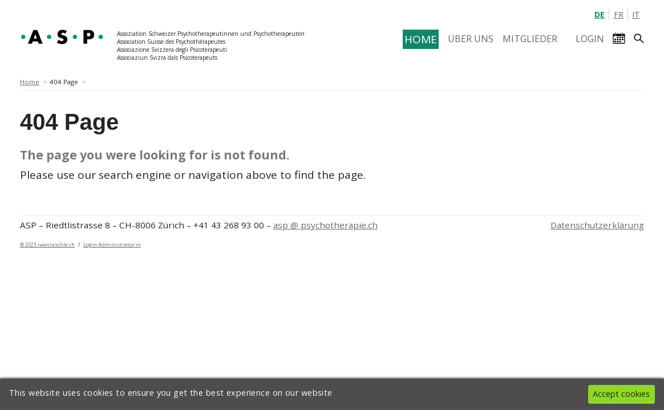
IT (636, 14)
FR (618, 14)
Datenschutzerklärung (597, 225)
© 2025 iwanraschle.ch (47, 244)
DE (599, 14)
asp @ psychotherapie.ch (325, 225)
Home (29, 81)
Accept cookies (621, 393)
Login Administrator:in (112, 244)
